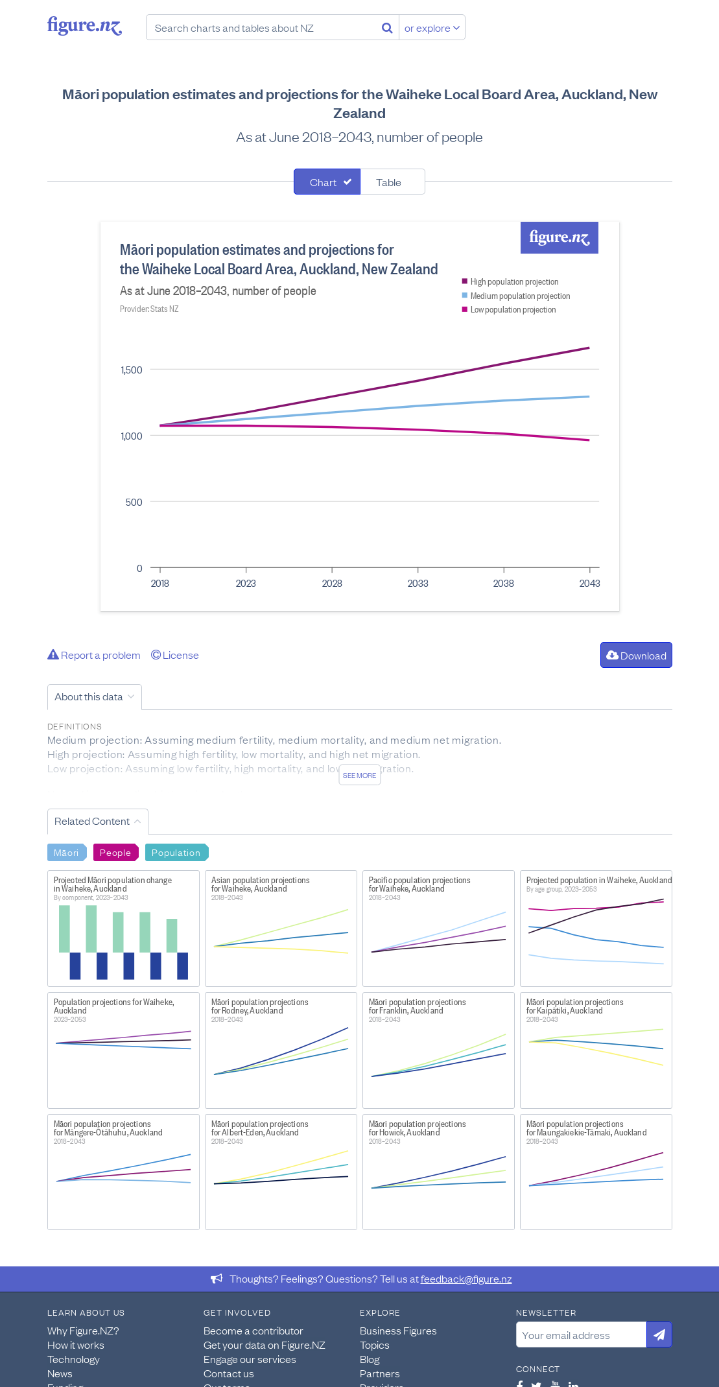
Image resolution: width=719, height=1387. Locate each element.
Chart (323, 181)
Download (636, 655)
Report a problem (94, 654)
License (175, 654)
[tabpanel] (359, 416)
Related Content (92, 820)
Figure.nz (84, 26)
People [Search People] (115, 851)
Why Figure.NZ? (83, 1330)
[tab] (327, 182)
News (60, 1373)
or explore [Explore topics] (432, 27)
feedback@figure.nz (466, 1278)
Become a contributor (253, 1330)
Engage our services (250, 1358)
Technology (73, 1358)
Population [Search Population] (176, 851)
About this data (88, 696)
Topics (375, 1344)
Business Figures (398, 1330)
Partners (380, 1373)
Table (388, 181)
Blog (369, 1358)
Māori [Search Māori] (67, 851)
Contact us (229, 1373)
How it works (75, 1344)
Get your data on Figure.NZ (264, 1344)
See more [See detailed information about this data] (359, 775)
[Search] (387, 27)
